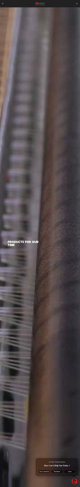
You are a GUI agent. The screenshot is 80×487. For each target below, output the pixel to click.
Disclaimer (57, 471)
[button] (2, 3)
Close (70, 471)
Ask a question (44, 471)
